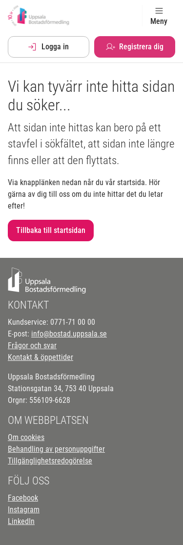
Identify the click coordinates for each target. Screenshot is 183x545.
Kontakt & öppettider (40, 357)
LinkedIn (21, 521)
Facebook (23, 498)
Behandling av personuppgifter (56, 449)
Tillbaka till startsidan (50, 230)
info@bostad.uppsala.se (69, 333)
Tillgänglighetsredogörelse (50, 460)
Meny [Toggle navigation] (158, 16)
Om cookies (26, 437)
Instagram (24, 509)
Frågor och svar (32, 345)
